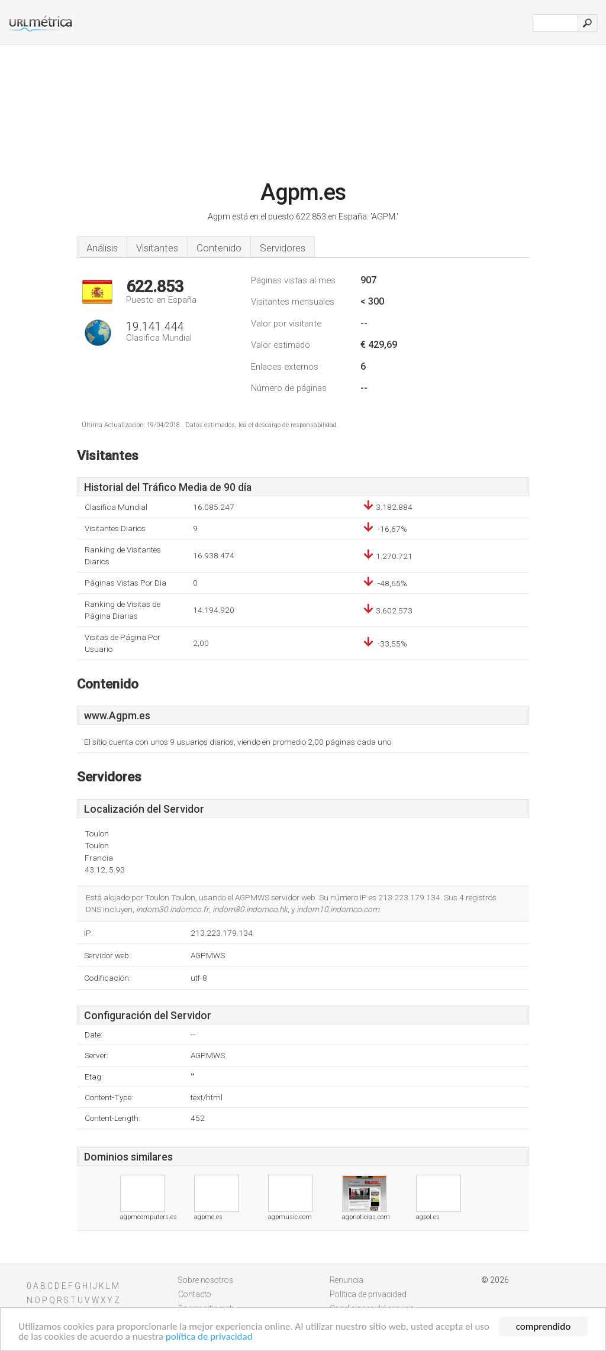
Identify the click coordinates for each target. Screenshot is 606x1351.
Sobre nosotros (205, 1280)
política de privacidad (209, 1337)
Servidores (282, 248)
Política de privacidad (368, 1294)
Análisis (102, 248)
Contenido (218, 248)
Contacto (194, 1294)
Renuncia (346, 1280)
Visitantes (157, 248)
